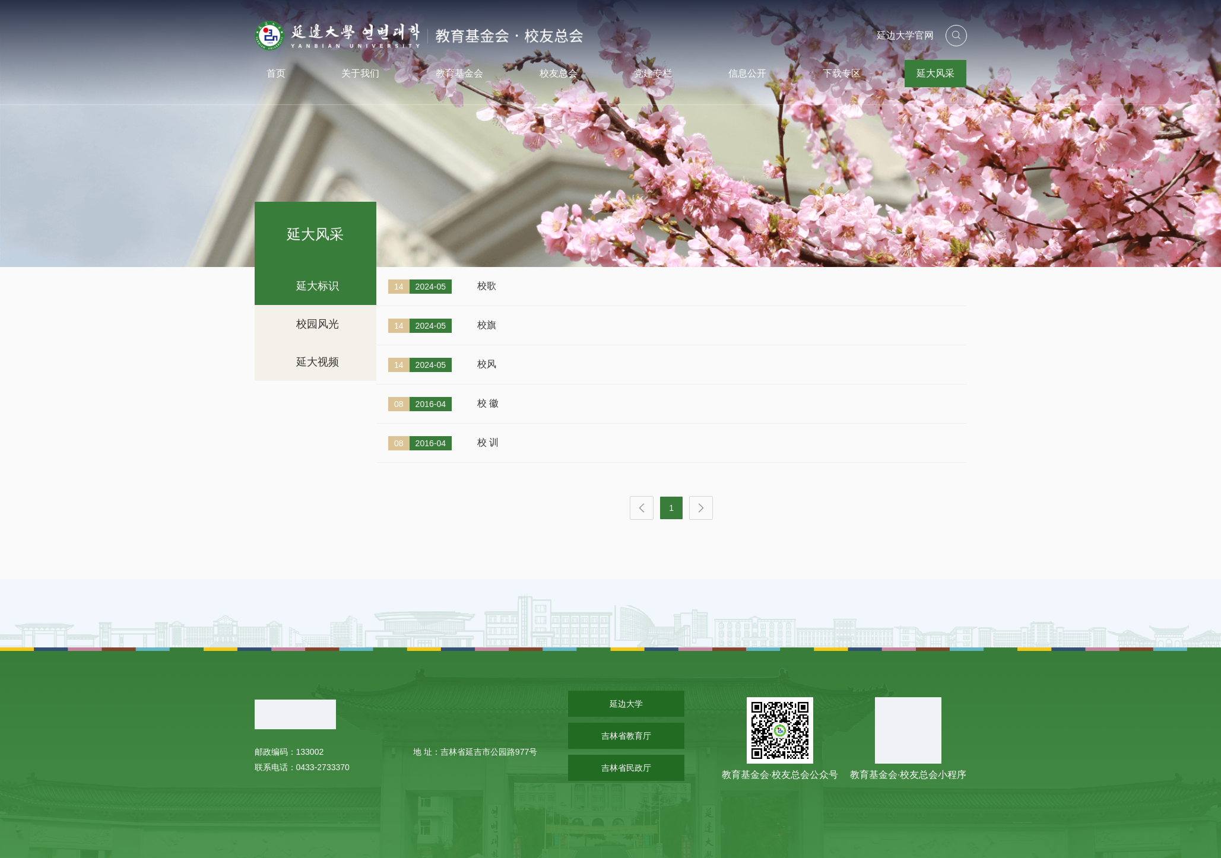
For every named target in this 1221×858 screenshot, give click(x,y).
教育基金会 (459, 73)
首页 (276, 73)
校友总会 (559, 73)
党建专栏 (653, 73)
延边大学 (626, 703)
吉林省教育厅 (626, 736)
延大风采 (935, 73)
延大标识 (317, 286)
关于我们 (360, 73)
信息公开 (747, 73)
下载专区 (842, 73)
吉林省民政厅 (626, 768)
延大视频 (317, 362)
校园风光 (317, 324)
